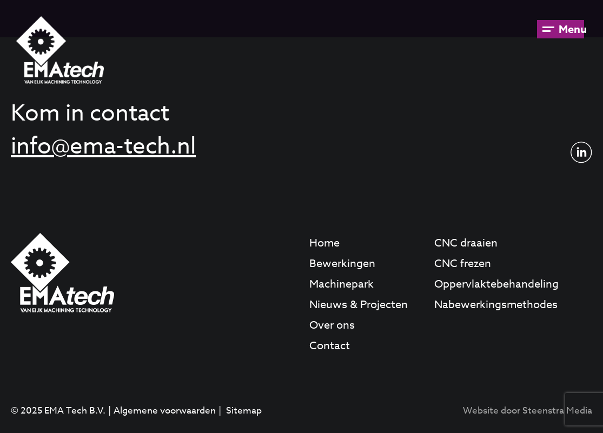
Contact (329, 346)
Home (324, 243)
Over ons (332, 325)
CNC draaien (466, 243)
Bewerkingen (342, 263)
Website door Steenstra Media (527, 410)
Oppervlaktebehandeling (496, 284)
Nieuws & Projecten (358, 304)
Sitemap (244, 410)
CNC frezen (462, 263)
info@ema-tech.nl (103, 146)
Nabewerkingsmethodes (496, 304)
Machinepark (341, 284)
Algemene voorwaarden (165, 410)
